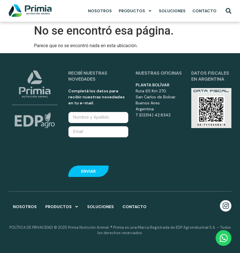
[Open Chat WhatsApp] (223, 238)
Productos (135, 11)
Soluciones (172, 10)
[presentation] (106, 150)
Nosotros (100, 10)
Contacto (204, 10)
